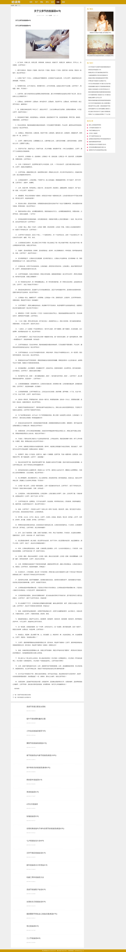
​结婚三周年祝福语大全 (35, 877)
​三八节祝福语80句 (33, 938)
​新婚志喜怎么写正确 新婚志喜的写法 (98, 72)
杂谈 (63, 2)
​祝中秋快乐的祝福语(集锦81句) (38, 767)
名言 (52, 2)
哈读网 (12, 5)
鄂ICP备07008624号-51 (62, 950)
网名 (41, 2)
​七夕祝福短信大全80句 (35, 841)
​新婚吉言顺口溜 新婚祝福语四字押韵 (98, 78)
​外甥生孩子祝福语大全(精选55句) (97, 81)
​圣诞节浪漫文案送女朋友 (24, 694)
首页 (31, 2)
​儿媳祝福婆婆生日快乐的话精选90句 (98, 75)
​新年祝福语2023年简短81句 (37, 865)
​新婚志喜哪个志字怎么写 (95, 97)
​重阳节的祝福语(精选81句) (37, 743)
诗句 (47, 2)
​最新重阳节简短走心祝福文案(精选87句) (42, 914)
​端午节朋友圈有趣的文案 (36, 719)
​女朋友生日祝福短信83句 (36, 902)
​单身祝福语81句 (33, 792)
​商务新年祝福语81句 (34, 780)
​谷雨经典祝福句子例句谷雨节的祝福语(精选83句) (45, 828)
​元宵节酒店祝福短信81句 (36, 853)
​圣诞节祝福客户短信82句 (36, 889)
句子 (36, 2)
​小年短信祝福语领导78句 (36, 731)
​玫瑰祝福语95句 (33, 816)
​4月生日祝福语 (32, 804)
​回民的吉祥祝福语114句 (94, 69)
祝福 (58, 2)
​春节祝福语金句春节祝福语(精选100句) (41, 755)
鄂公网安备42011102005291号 (49, 950)
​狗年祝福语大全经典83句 (24, 697)
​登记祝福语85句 (33, 926)
